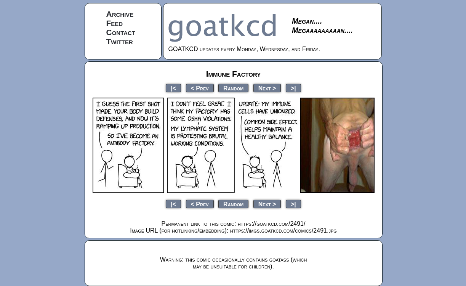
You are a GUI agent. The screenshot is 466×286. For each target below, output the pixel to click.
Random (233, 88)
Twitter (119, 41)
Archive (120, 14)
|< (173, 88)
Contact (121, 32)
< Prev (200, 88)
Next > (267, 88)
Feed (114, 23)
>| (293, 88)
